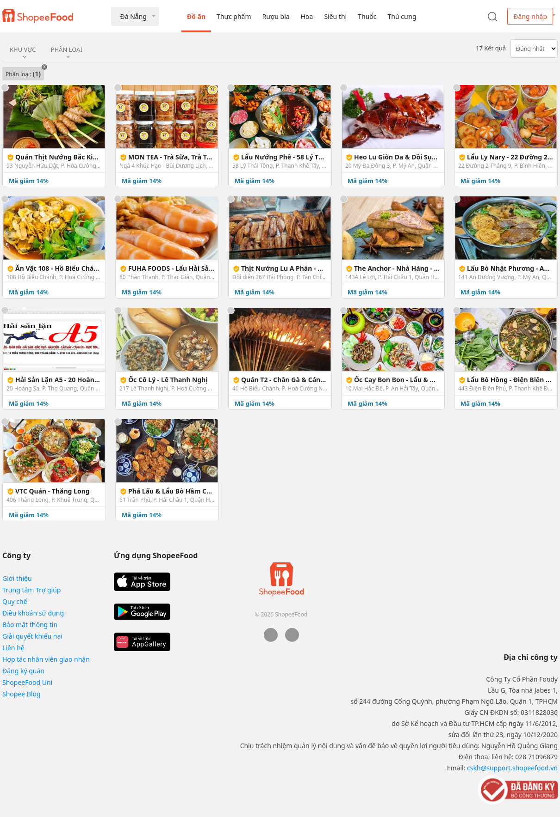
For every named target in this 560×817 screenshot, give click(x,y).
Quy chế (14, 601)
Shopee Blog (21, 693)
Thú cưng (401, 16)
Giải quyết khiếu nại (32, 636)
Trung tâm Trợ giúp (31, 589)
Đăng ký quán (23, 670)
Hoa (307, 16)
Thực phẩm (234, 16)
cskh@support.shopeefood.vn (512, 767)
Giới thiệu (17, 578)
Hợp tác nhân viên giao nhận (46, 659)
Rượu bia (276, 16)
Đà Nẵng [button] (133, 16)
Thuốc (367, 16)
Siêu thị (335, 16)
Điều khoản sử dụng (33, 613)
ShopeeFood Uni (27, 682)
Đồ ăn (196, 16)
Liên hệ (13, 647)
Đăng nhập (530, 16)
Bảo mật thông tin (29, 624)
